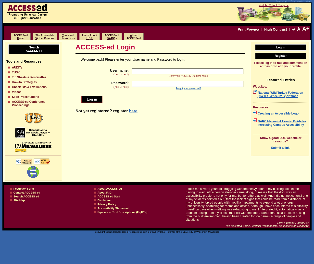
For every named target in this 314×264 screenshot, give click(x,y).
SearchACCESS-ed (34, 49)
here (133, 111)
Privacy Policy (107, 204)
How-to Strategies (24, 82)
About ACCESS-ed (110, 188)
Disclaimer (105, 200)
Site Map (19, 200)
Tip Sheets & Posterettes (29, 77)
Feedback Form (23, 188)
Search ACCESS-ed (26, 196)
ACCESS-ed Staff (109, 196)
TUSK (16, 72)
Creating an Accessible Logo (278, 113)
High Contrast (275, 29)
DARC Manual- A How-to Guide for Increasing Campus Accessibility (282, 123)
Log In (280, 47)
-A (293, 29)
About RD (105, 192)
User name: (119, 72)
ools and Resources (68, 37)
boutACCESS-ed (133, 37)
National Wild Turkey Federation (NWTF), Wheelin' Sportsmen (280, 94)
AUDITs (17, 67)
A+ (305, 29)
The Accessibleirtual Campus (44, 37)
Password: (120, 85)
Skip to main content (301, 1)
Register (281, 55)
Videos (17, 92)
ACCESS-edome (20, 37)
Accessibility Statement (113, 208)
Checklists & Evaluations (29, 87)
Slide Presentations (25, 97)
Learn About (89, 37)
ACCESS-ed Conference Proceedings (28, 103)
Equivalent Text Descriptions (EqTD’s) (123, 212)
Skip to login (282, 1)
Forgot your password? (188, 88)
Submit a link (280, 147)
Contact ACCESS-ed (26, 192)
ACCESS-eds (111, 37)
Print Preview (249, 29)
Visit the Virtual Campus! (274, 5)
